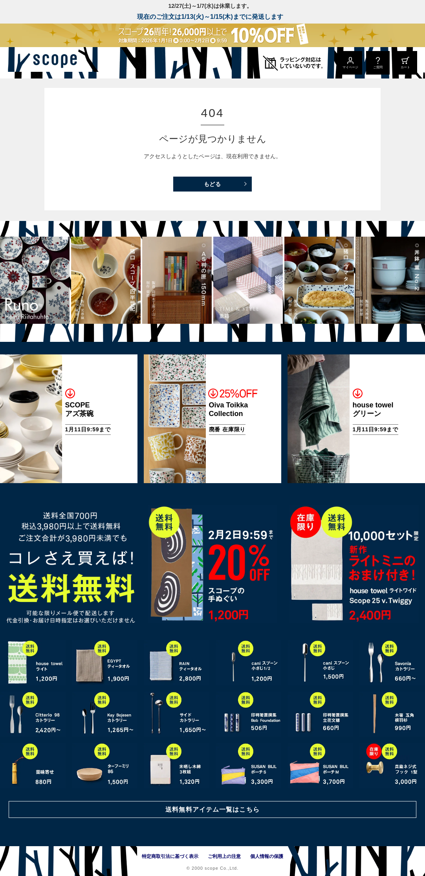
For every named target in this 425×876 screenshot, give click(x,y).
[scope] (66, 62)
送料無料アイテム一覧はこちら (212, 808)
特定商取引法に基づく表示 (170, 856)
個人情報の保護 (266, 856)
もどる (213, 184)
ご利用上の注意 (224, 856)
